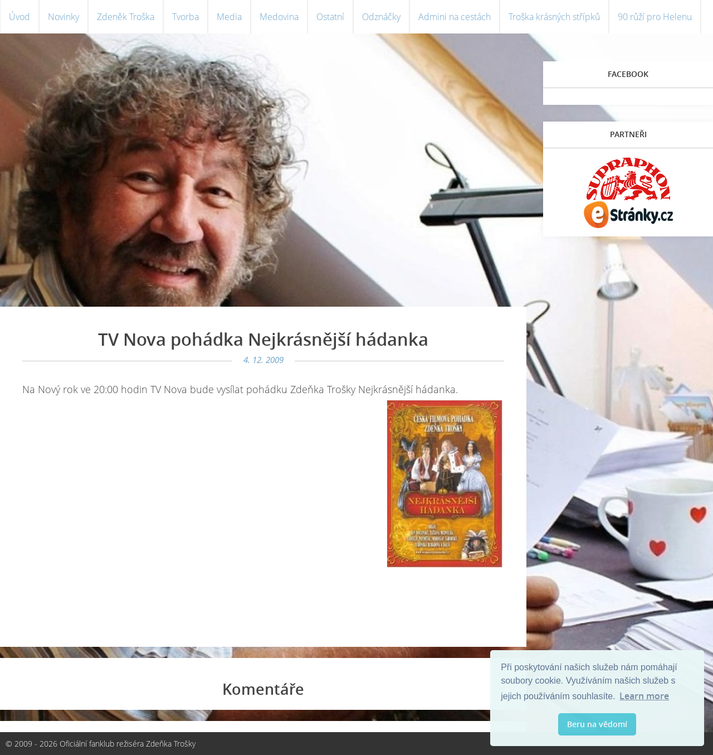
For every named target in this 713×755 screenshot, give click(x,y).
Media (229, 17)
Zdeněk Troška (125, 17)
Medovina (279, 17)
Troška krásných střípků (554, 17)
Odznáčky (381, 17)
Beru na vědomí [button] (597, 724)
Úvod (19, 17)
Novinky (63, 17)
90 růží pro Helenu (655, 17)
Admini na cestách (454, 17)
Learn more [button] (644, 696)
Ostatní (330, 17)
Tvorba (185, 17)
